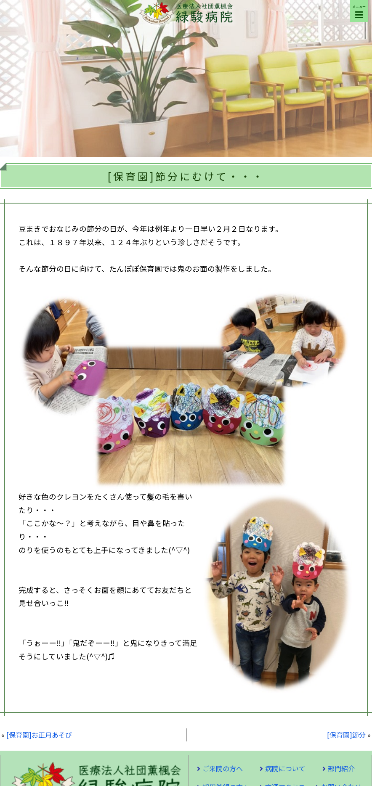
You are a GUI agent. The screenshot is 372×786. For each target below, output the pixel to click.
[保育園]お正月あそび (39, 735)
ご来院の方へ (222, 768)
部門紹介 (341, 768)
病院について (285, 768)
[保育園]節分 (346, 735)
